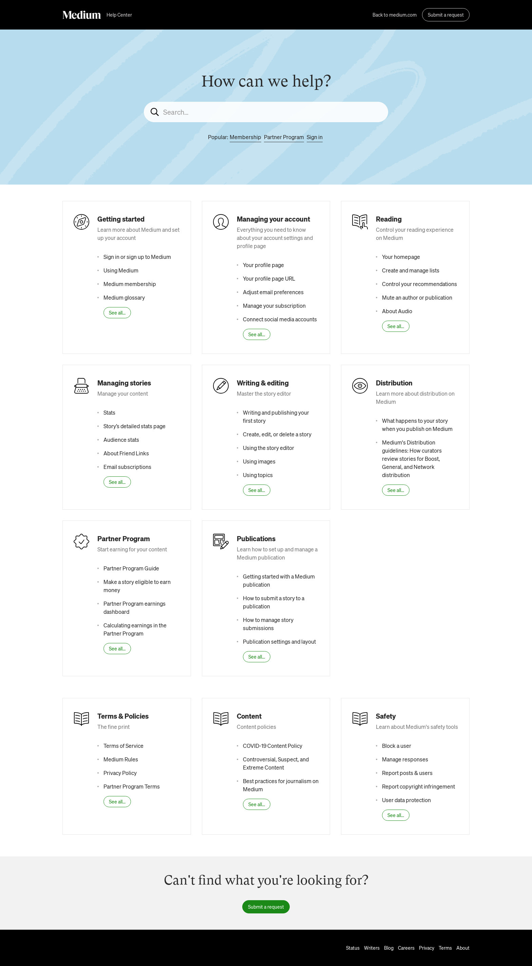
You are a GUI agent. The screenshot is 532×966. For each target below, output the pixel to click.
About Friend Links (126, 453)
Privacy (426, 948)
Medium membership (129, 283)
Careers (406, 948)
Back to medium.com (395, 15)
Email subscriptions (127, 466)
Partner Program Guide (131, 568)
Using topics (258, 474)
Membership (245, 136)
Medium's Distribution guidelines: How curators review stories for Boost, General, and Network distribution (412, 458)
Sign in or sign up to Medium (137, 256)
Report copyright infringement (418, 786)
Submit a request (446, 15)
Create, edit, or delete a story (277, 434)
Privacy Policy (120, 772)
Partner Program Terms (131, 786)
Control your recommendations (419, 283)
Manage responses (405, 759)
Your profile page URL (269, 278)
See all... (117, 312)
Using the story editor (268, 447)
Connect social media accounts (280, 319)
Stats (109, 412)
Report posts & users (407, 772)
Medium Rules (120, 759)
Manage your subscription (274, 305)
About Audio (397, 311)
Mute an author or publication (417, 297)
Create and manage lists (410, 270)
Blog (389, 948)
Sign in (315, 136)
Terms (445, 948)
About (463, 948)
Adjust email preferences (273, 292)
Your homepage (401, 256)
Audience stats (121, 439)
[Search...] (266, 112)
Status (353, 948)
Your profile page (263, 264)
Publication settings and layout (279, 641)
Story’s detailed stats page (134, 426)
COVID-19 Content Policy (272, 745)
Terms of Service (123, 745)
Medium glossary (124, 297)
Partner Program (284, 136)
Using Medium (120, 270)
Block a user (396, 745)
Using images (259, 461)
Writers (372, 948)
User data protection (406, 799)
